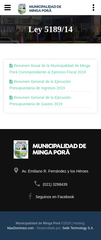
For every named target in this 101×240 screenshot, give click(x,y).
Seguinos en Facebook (55, 197)
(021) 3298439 (55, 184)
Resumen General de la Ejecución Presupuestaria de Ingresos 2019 (40, 84)
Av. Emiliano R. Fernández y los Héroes (55, 171)
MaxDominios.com (20, 228)
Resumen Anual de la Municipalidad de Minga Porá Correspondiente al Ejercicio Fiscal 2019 (49, 68)
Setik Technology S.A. (78, 228)
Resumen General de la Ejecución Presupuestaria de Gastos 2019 (40, 100)
